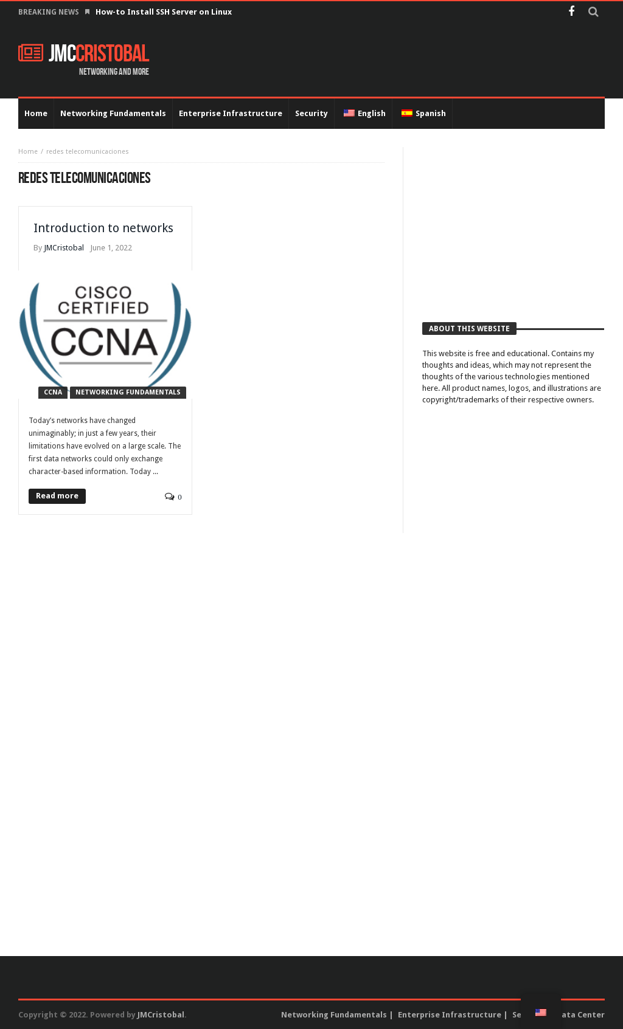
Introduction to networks (103, 228)
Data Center (580, 1014)
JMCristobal (64, 247)
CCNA (53, 392)
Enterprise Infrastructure (449, 1014)
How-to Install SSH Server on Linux (165, 11)
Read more (57, 495)
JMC (83, 54)
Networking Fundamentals (128, 392)
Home (28, 152)
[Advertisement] (513, 223)
